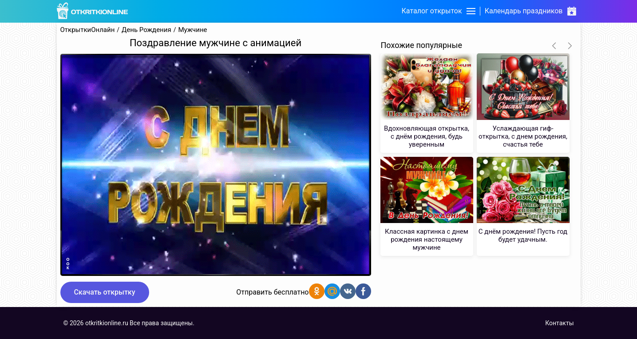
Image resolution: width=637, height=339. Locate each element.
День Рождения (146, 30)
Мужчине (192, 30)
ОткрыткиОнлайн (87, 30)
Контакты (559, 323)
